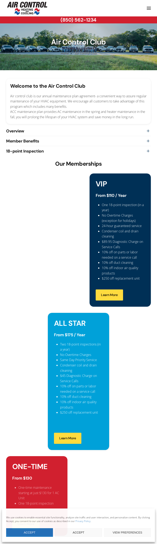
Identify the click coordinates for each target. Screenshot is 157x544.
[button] (149, 8)
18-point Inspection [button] (25, 151)
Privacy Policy (83, 521)
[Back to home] (27, 8)
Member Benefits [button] (22, 141)
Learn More (109, 295)
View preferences (127, 532)
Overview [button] (15, 131)
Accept (29, 532)
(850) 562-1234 (78, 20)
